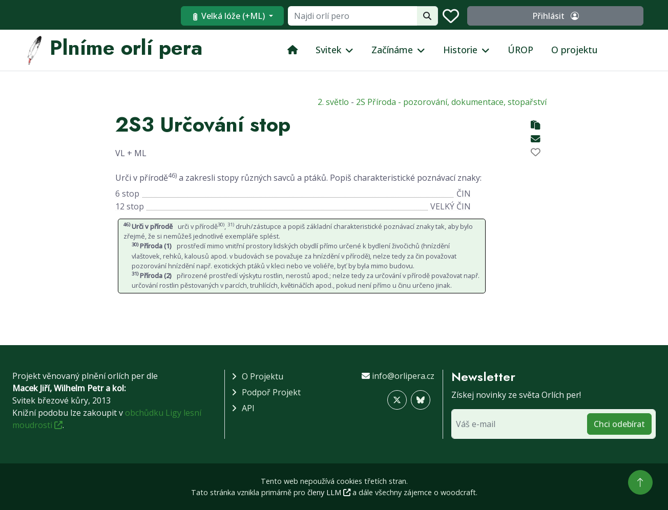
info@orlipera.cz (403, 375)
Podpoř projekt (271, 392)
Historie (460, 50)
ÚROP (520, 50)
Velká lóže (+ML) (302, 16)
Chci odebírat (619, 424)
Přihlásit (592, 16)
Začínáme (392, 50)
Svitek (328, 50)
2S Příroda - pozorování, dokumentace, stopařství (451, 102)
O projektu (574, 50)
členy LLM (328, 492)
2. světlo (333, 102)
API (248, 408)
